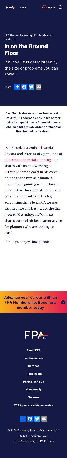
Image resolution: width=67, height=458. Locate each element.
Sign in (51, 7)
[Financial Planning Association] (9, 7)
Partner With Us (33, 381)
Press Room (34, 373)
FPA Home (11, 35)
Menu (23, 7)
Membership (34, 389)
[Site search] (61, 7)
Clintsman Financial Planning (27, 160)
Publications (42, 35)
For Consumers (33, 358)
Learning (26, 35)
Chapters (33, 397)
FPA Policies (46, 441)
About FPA (33, 350)
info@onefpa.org (25, 441)
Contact (33, 365)
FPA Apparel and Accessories (33, 405)
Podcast (10, 39)
